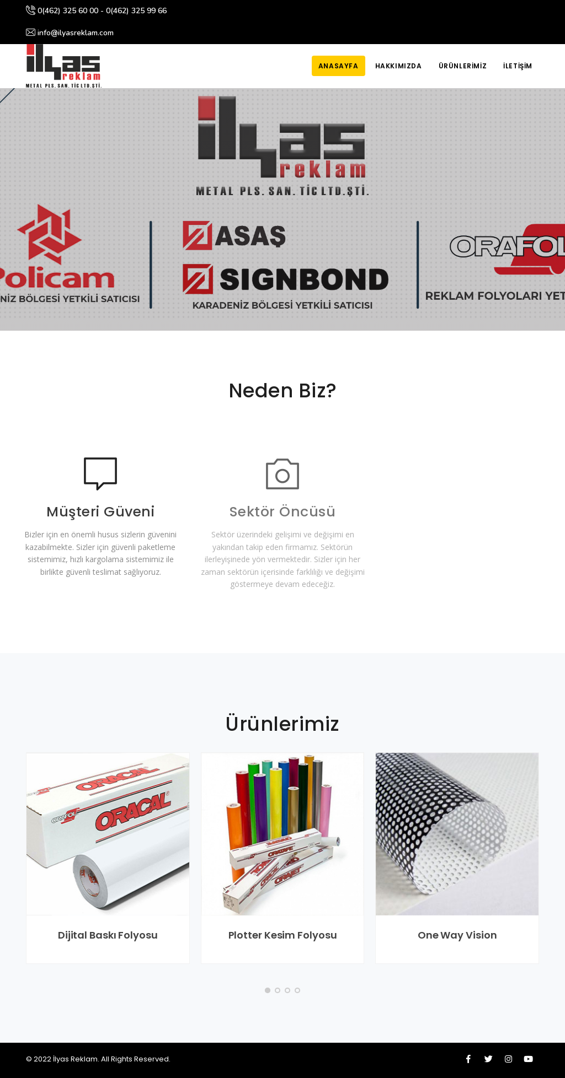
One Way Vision (457, 935)
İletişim (517, 66)
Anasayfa (338, 66)
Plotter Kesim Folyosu (282, 935)
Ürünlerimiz (463, 66)
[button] (268, 990)
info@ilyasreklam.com (70, 33)
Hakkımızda (398, 66)
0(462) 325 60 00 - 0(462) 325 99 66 (96, 11)
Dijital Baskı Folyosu (108, 935)
